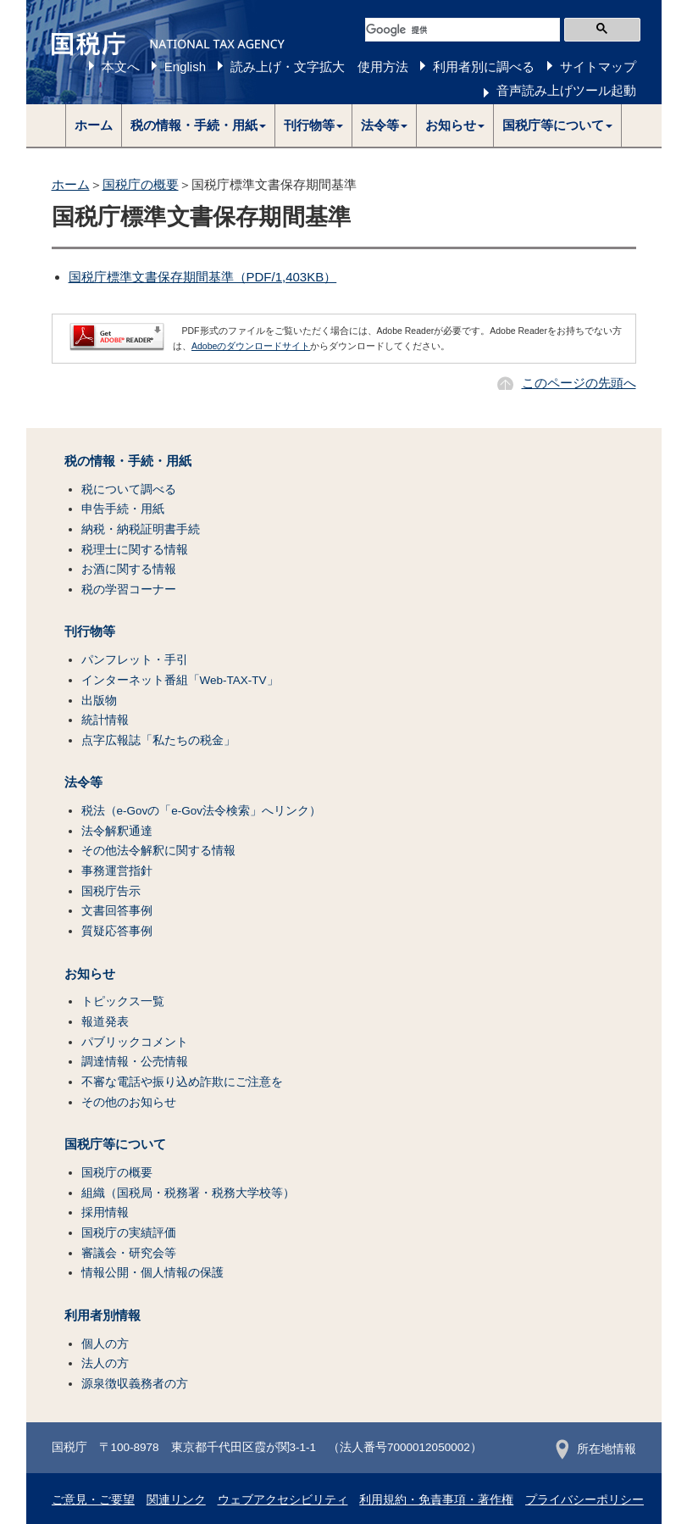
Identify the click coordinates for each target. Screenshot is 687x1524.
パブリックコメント (134, 1042)
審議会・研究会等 (128, 1253)
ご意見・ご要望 (93, 1499)
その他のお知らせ (128, 1102)
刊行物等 (89, 631)
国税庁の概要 (140, 184)
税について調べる (128, 489)
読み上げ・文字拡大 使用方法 (319, 66)
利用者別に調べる (484, 66)
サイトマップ (598, 66)
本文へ (121, 66)
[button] (198, 125)
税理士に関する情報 (134, 549)
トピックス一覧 (122, 1001)
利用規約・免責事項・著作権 (436, 1499)
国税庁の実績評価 (128, 1232)
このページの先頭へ (579, 382)
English (185, 66)
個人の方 (105, 1344)
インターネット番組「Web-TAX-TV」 (180, 680)
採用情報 (105, 1212)
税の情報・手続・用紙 (127, 461)
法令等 (83, 782)
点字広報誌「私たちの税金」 (158, 740)
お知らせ (89, 974)
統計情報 (105, 720)
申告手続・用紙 (122, 509)
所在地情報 (596, 1449)
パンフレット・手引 (134, 660)
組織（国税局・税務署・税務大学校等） (188, 1193)
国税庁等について (115, 1144)
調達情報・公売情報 (134, 1061)
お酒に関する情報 (128, 569)
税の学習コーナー (128, 589)
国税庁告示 (111, 891)
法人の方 (105, 1363)
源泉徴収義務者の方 (134, 1383)
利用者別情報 (102, 1315)
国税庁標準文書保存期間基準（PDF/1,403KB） (203, 277)
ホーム (94, 125)
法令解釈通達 (116, 831)
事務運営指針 (116, 871)
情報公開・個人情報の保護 (152, 1272)
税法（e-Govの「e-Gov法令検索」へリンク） (201, 810)
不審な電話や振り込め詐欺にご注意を (182, 1082)
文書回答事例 (116, 910)
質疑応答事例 (116, 931)
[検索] (462, 30)
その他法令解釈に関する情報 (158, 850)
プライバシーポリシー (584, 1499)
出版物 (99, 700)
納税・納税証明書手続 (140, 529)
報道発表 (105, 1021)
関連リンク (176, 1499)
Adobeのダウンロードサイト (250, 346)
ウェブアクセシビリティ (283, 1499)
